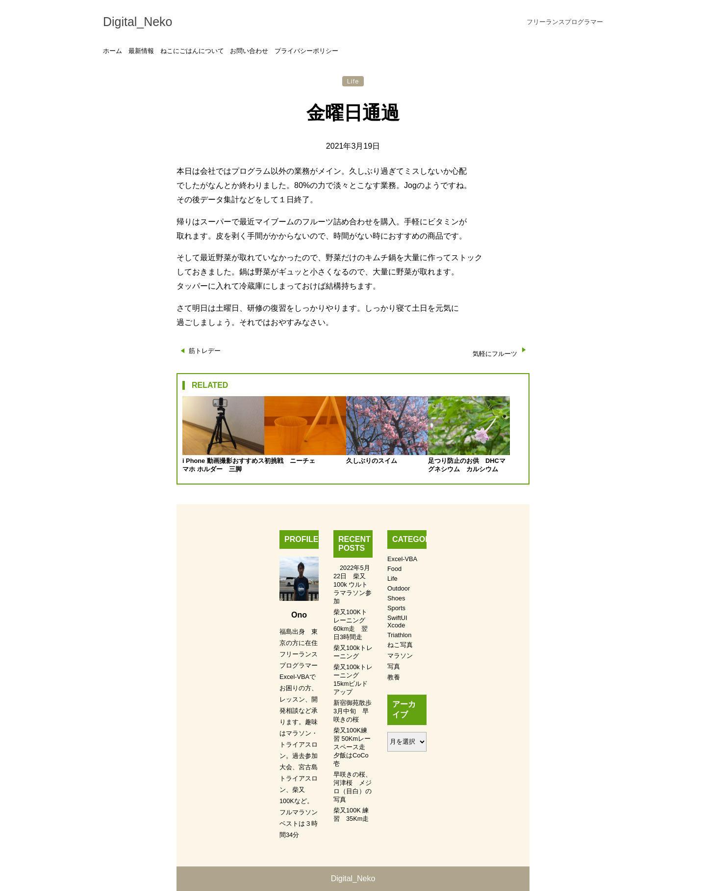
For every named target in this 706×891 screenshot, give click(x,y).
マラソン (400, 655)
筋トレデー (205, 350)
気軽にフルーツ (495, 353)
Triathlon (399, 635)
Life (353, 81)
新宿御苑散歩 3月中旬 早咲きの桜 (355, 711)
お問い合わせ (249, 50)
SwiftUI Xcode (397, 621)
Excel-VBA (402, 559)
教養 (393, 677)
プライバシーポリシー (306, 50)
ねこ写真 (400, 644)
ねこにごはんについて (192, 50)
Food (394, 568)
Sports (396, 608)
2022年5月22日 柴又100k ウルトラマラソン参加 (352, 584)
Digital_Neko (137, 21)
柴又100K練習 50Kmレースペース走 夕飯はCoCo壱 (352, 747)
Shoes (396, 598)
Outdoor (398, 588)
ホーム (112, 50)
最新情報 (141, 50)
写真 (393, 666)
